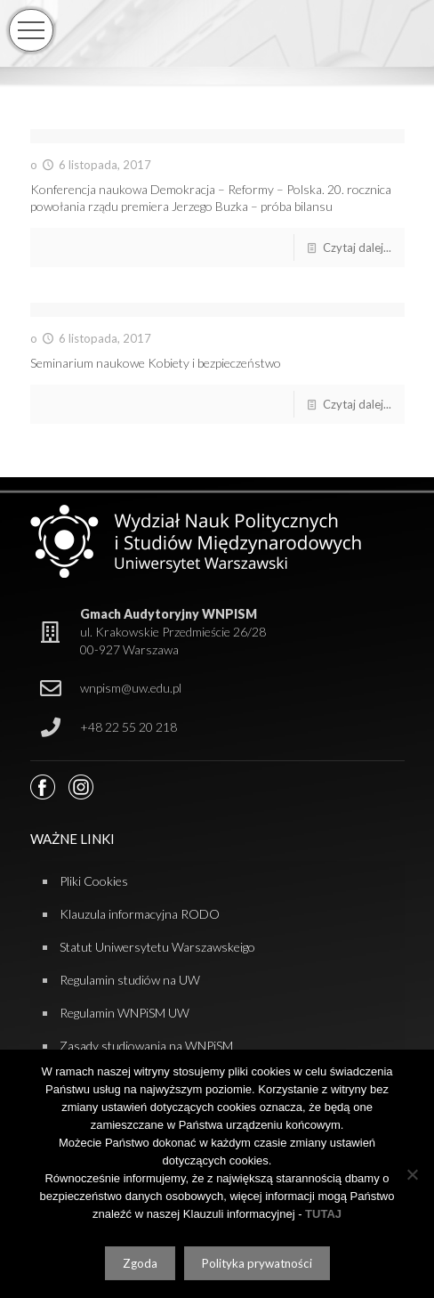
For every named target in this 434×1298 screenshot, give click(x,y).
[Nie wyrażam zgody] (412, 1174)
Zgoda (140, 1263)
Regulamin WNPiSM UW (124, 1012)
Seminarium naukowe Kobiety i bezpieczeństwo (155, 362)
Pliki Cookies (94, 880)
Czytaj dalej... (357, 247)
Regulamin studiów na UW (130, 979)
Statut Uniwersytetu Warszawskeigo (157, 946)
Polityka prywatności (257, 1263)
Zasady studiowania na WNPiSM (146, 1045)
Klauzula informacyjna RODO (140, 913)
